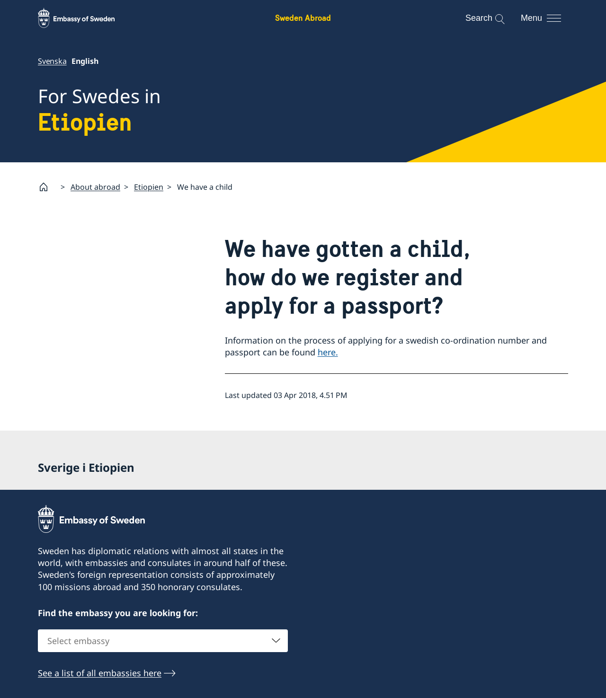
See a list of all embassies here (99, 673)
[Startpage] (47, 186)
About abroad (95, 186)
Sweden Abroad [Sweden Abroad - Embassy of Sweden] (303, 17)
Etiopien (148, 186)
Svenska (52, 61)
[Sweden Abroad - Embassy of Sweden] (85, 18)
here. (328, 352)
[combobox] (163, 640)
